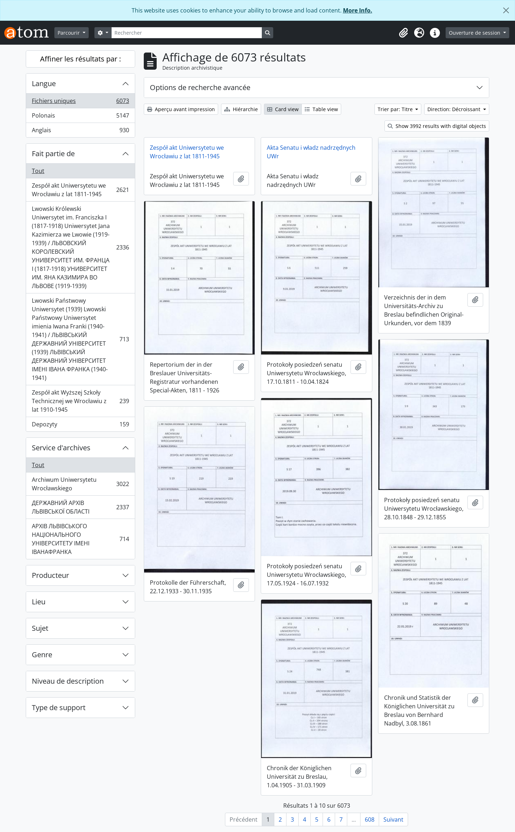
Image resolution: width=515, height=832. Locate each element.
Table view (321, 109)
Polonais (80, 117)
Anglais (80, 131)
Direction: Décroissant (454, 109)
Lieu (38, 601)
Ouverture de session (475, 32)
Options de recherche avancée (200, 87)
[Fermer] (506, 10)
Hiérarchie (241, 109)
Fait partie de (53, 153)
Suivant (393, 819)
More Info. (357, 10)
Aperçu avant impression (181, 109)
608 (369, 819)
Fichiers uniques (80, 102)
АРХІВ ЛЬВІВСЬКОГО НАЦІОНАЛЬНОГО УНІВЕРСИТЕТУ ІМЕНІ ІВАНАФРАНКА (80, 539)
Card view (283, 109)
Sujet (40, 628)
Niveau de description (68, 681)
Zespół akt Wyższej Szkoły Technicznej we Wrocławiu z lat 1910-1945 (80, 400)
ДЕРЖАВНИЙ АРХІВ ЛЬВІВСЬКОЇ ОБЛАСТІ (80, 507)
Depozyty (80, 425)
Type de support (58, 707)
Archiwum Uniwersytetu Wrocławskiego (80, 484)
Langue (44, 83)
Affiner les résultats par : (80, 59)
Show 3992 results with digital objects (437, 126)
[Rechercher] (186, 32)
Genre (42, 654)
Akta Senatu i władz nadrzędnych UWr (311, 152)
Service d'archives (61, 447)
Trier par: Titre (396, 109)
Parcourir (69, 32)
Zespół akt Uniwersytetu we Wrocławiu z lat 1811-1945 (80, 190)
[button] (403, 33)
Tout (38, 171)
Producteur (50, 575)
